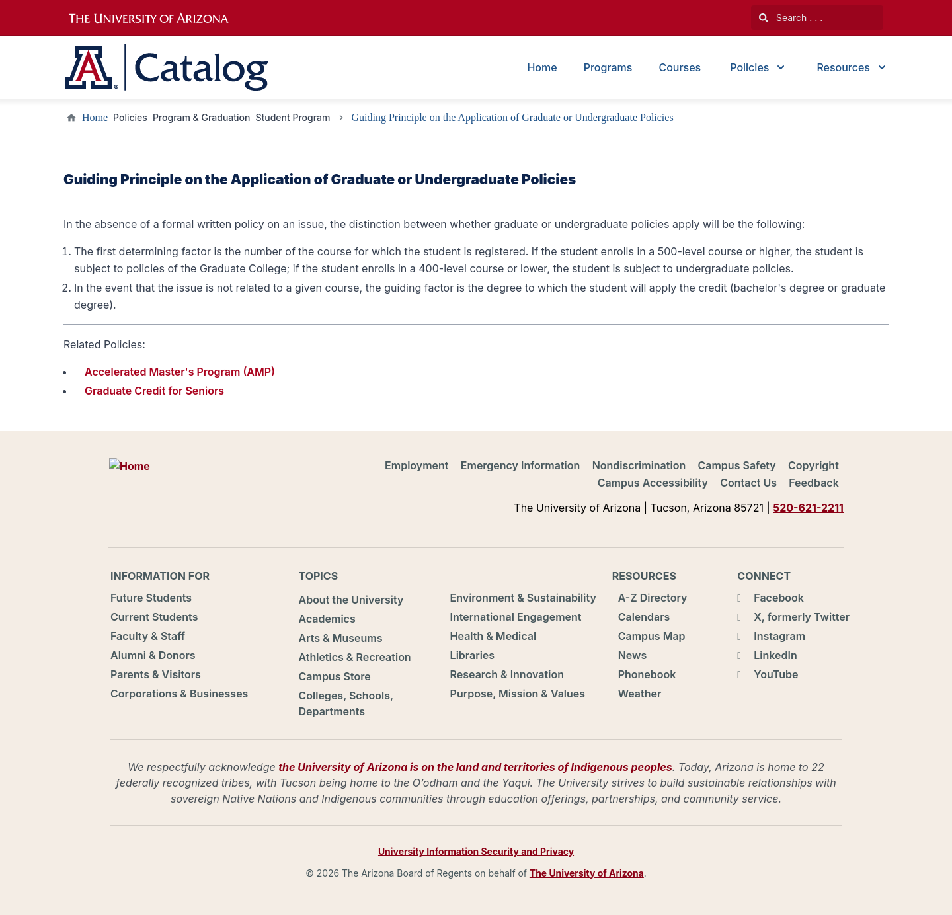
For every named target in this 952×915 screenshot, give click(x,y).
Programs (608, 67)
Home (542, 67)
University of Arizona (157, 18)
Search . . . (790, 17)
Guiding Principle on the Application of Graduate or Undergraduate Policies (513, 117)
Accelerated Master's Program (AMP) (180, 371)
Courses (679, 67)
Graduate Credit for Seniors (154, 390)
